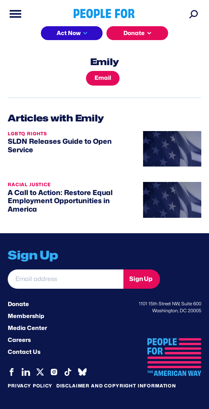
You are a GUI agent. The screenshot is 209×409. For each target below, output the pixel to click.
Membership (26, 316)
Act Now (69, 33)
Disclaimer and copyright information (116, 386)
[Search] (193, 14)
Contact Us (24, 351)
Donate (134, 33)
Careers (19, 340)
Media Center (27, 328)
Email (102, 77)
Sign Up (140, 279)
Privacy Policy (30, 386)
